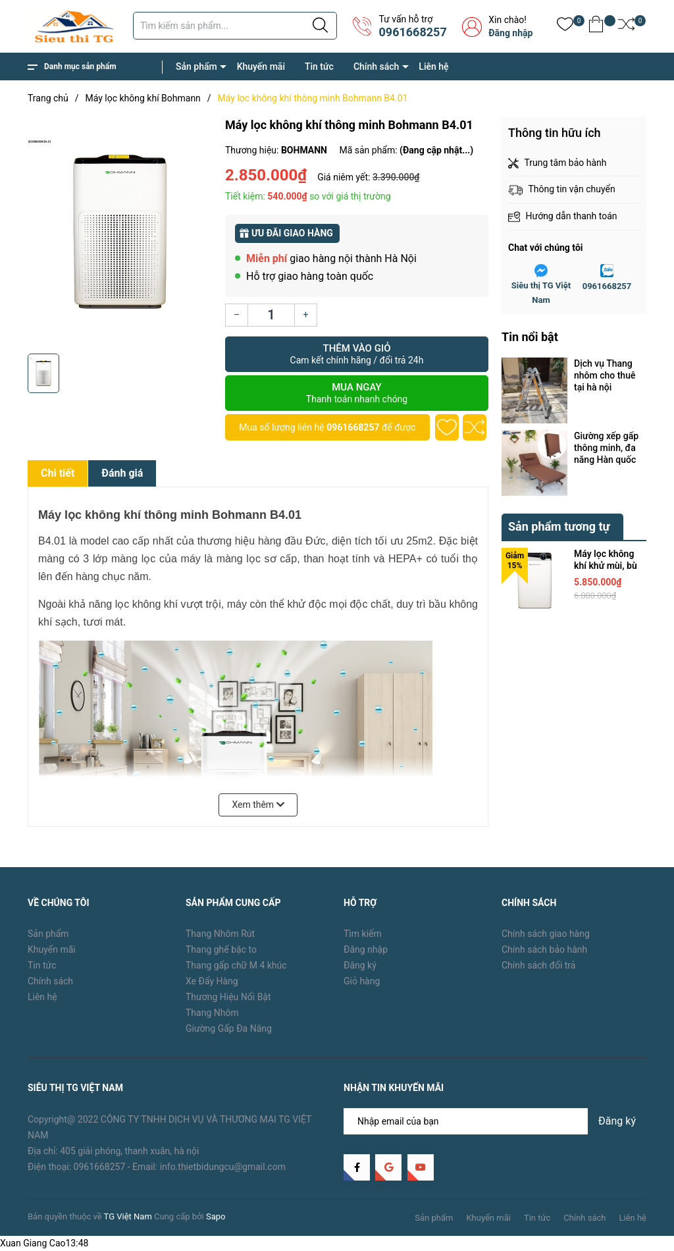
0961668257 (412, 32)
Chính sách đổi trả (538, 965)
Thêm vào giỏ (357, 354)
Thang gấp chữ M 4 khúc (236, 965)
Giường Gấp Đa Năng (229, 1028)
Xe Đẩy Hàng (212, 981)
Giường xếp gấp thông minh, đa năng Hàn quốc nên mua (606, 448)
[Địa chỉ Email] (495, 1121)
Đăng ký (360, 965)
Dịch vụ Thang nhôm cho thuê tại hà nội (604, 375)
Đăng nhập (510, 33)
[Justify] (320, 26)
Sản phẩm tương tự (559, 526)
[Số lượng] (271, 315)
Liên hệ (433, 66)
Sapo (216, 1216)
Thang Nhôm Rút (220, 933)
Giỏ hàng (362, 981)
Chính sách (376, 66)
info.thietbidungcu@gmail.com (223, 1166)
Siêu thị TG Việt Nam (541, 292)
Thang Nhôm (212, 1012)
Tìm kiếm (363, 933)
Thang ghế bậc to (221, 949)
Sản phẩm (196, 66)
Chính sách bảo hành (544, 949)
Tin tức (319, 66)
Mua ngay (357, 393)
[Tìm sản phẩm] (235, 26)
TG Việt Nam (128, 1216)
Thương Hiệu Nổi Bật (228, 997)
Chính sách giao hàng (546, 933)
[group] (120, 232)
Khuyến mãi (261, 66)
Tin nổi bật (530, 337)
